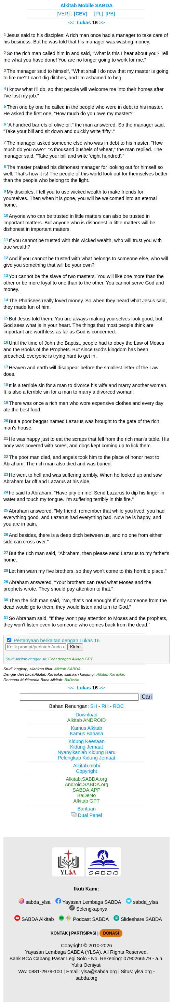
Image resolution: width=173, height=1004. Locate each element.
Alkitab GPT (87, 801)
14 (6, 300)
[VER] (63, 13)
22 (6, 456)
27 (6, 553)
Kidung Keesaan (86, 741)
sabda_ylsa (34, 902)
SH (93, 706)
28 (6, 570)
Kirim (75, 646)
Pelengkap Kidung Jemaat (86, 758)
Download (86, 714)
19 (6, 402)
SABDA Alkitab (34, 919)
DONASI (111, 933)
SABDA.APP (86, 790)
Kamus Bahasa (86, 733)
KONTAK (59, 933)
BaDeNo (71, 680)
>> (102, 22)
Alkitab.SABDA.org (86, 779)
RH (105, 706)
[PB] (110, 13)
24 (6, 492)
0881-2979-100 (45, 971)
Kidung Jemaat (86, 747)
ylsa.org (142, 971)
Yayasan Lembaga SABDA (88, 902)
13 (6, 276)
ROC (118, 706)
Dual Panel (86, 815)
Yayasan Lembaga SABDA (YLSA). (63, 952)
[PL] (98, 13)
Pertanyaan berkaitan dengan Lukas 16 (56, 640)
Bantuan (86, 808)
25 (6, 510)
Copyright (86, 771)
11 (6, 240)
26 (6, 534)
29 (6, 582)
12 (6, 258)
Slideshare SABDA (138, 919)
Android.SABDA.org (86, 784)
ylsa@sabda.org (99, 971)
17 (6, 367)
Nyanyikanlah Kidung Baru (86, 752)
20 (6, 421)
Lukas (84, 22)
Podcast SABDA (83, 919)
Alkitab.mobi (86, 765)
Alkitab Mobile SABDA (87, 5)
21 (6, 438)
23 (6, 474)
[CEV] (80, 13)
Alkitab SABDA (67, 669)
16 (6, 342)
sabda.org (86, 978)
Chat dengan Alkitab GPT (70, 659)
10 (6, 215)
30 (6, 600)
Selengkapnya (88, 909)
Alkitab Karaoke (110, 674)
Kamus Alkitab (86, 728)
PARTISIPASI (83, 933)
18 (6, 385)
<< (71, 22)
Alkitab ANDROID (86, 720)
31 (6, 618)
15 (6, 318)
